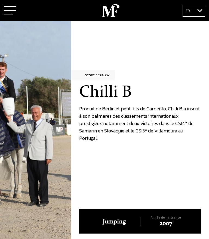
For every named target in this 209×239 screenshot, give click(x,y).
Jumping (114, 222)
